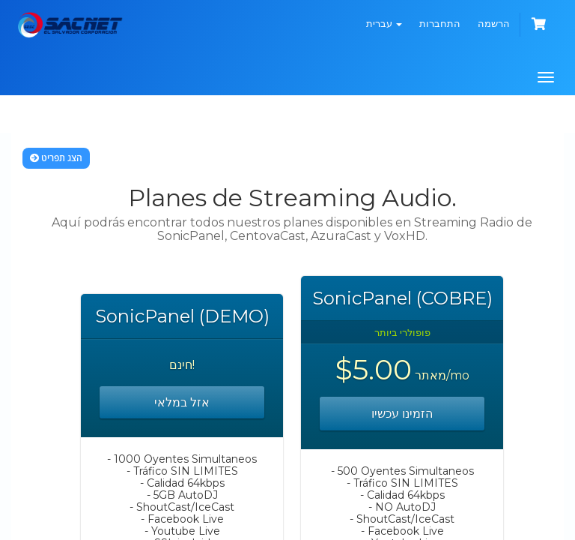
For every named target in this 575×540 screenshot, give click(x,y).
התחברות (439, 23)
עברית (384, 23)
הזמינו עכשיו (402, 413)
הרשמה (494, 23)
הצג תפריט (56, 158)
